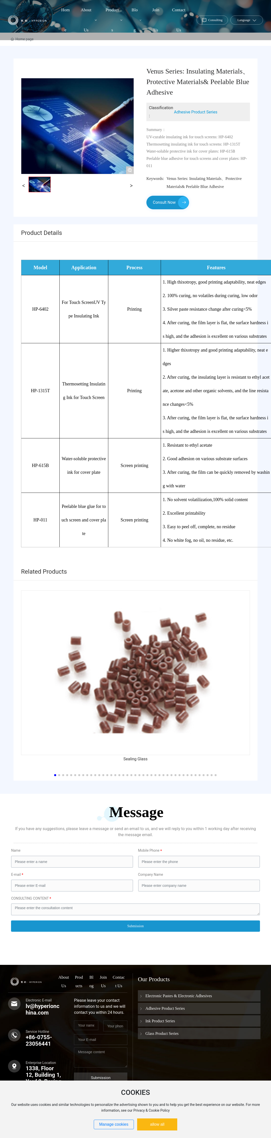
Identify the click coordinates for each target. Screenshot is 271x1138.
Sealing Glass (135, 759)
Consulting (215, 20)
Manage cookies (113, 1124)
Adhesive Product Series (195, 112)
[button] (55, 775)
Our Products (154, 979)
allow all (157, 1124)
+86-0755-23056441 (39, 1040)
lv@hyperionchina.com (42, 1009)
